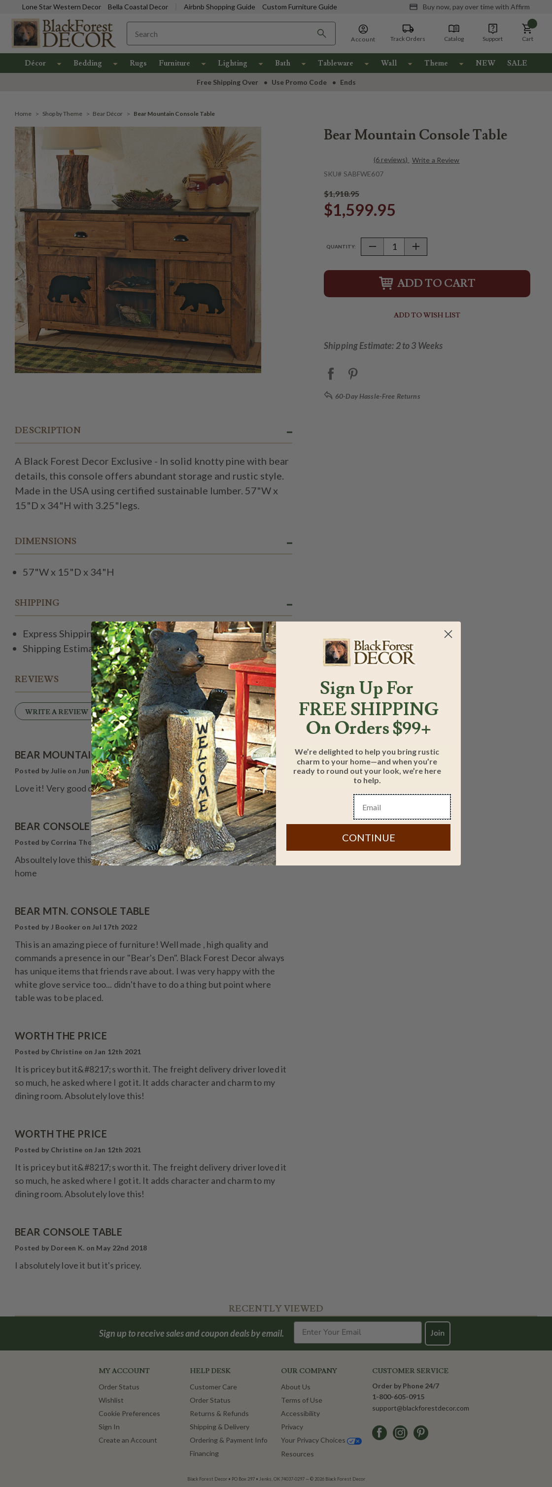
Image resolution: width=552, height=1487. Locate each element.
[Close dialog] (448, 634)
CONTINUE (368, 837)
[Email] (402, 807)
